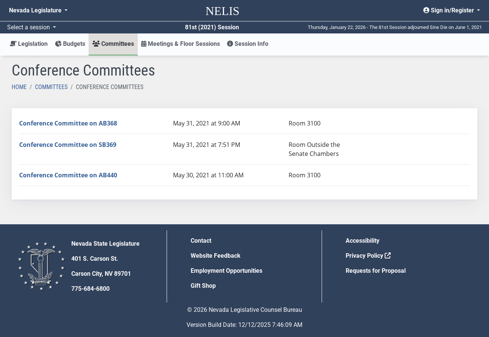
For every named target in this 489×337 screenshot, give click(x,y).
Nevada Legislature (36, 10)
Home (19, 87)
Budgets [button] (70, 43)
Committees (51, 87)
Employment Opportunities (226, 270)
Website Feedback (216, 255)
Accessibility (362, 240)
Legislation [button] (29, 43)
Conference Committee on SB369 (67, 145)
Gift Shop (203, 285)
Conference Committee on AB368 (68, 123)
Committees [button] (113, 43)
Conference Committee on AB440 (68, 175)
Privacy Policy (368, 255)
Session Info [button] (247, 43)
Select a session (29, 27)
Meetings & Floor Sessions (180, 43)
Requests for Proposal (376, 270)
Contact (201, 240)
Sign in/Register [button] (449, 10)
